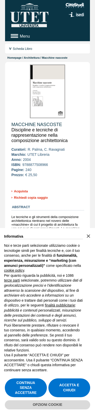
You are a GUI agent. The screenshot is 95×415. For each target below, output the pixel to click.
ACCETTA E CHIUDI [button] (69, 387)
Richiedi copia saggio (31, 197)
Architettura (32, 57)
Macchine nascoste (36, 124)
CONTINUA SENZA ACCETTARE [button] (25, 388)
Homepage (14, 57)
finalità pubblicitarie (60, 305)
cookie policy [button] (14, 270)
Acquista (21, 191)
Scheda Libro (22, 49)
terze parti (12, 280)
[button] (88, 236)
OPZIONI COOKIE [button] (47, 405)
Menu (25, 36)
